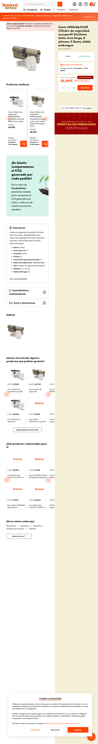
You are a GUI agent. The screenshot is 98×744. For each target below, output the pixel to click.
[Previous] (7, 394)
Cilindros (32, 529)
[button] (16, 100)
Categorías (30, 9)
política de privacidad (53, 723)
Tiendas (45, 9)
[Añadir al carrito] (23, 144)
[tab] (26, 422)
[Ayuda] (86, 4)
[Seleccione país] (74, 4)
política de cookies (71, 723)
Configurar (35, 730)
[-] (62, 87)
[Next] (48, 394)
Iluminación (73, 9)
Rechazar (55, 730)
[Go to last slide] (9, 119)
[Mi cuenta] (80, 4)
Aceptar (78, 730)
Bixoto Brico (12, 526)
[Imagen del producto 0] (16, 330)
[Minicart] (93, 4)
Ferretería (61, 9)
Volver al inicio (19, 536)
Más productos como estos (27, 430)
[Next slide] (46, 119)
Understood (88, 17)
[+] (73, 87)
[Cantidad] (68, 87)
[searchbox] (42, 4)
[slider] (27, 55)
